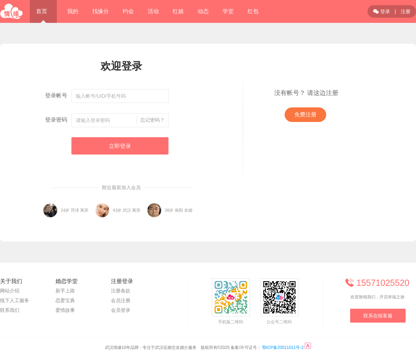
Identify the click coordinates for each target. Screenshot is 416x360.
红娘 (178, 11)
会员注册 (120, 300)
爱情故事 (65, 310)
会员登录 (120, 310)
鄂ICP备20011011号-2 (283, 347)
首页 (41, 11)
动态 (203, 11)
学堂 (228, 11)
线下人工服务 (14, 300)
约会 (128, 11)
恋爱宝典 (65, 300)
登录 (381, 11)
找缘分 (100, 11)
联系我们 (9, 310)
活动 (153, 11)
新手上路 (65, 290)
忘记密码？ (152, 120)
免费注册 (305, 114)
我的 (72, 11)
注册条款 (120, 290)
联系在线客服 (377, 315)
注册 (405, 11)
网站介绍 (9, 290)
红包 (253, 11)
